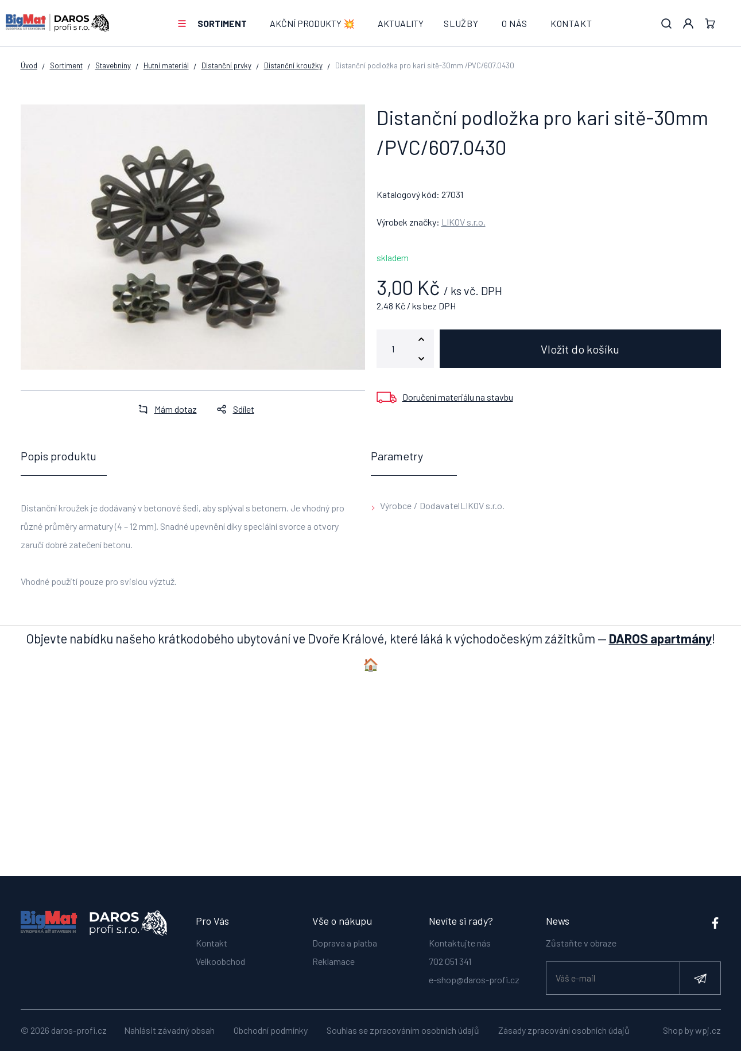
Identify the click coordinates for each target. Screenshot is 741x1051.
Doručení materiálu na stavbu (457, 396)
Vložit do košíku (580, 349)
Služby (461, 23)
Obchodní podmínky (271, 1030)
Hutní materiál (166, 65)
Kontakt (571, 23)
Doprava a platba (344, 937)
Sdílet (232, 409)
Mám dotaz (164, 409)
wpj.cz (708, 1030)
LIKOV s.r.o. (463, 221)
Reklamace (333, 956)
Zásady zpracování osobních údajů (564, 1030)
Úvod (29, 65)
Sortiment (222, 23)
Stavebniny (113, 65)
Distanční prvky (226, 65)
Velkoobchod (220, 956)
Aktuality (401, 23)
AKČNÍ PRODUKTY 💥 (312, 23)
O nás (514, 23)
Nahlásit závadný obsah (169, 1030)
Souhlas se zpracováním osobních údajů (403, 1030)
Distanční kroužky (293, 65)
